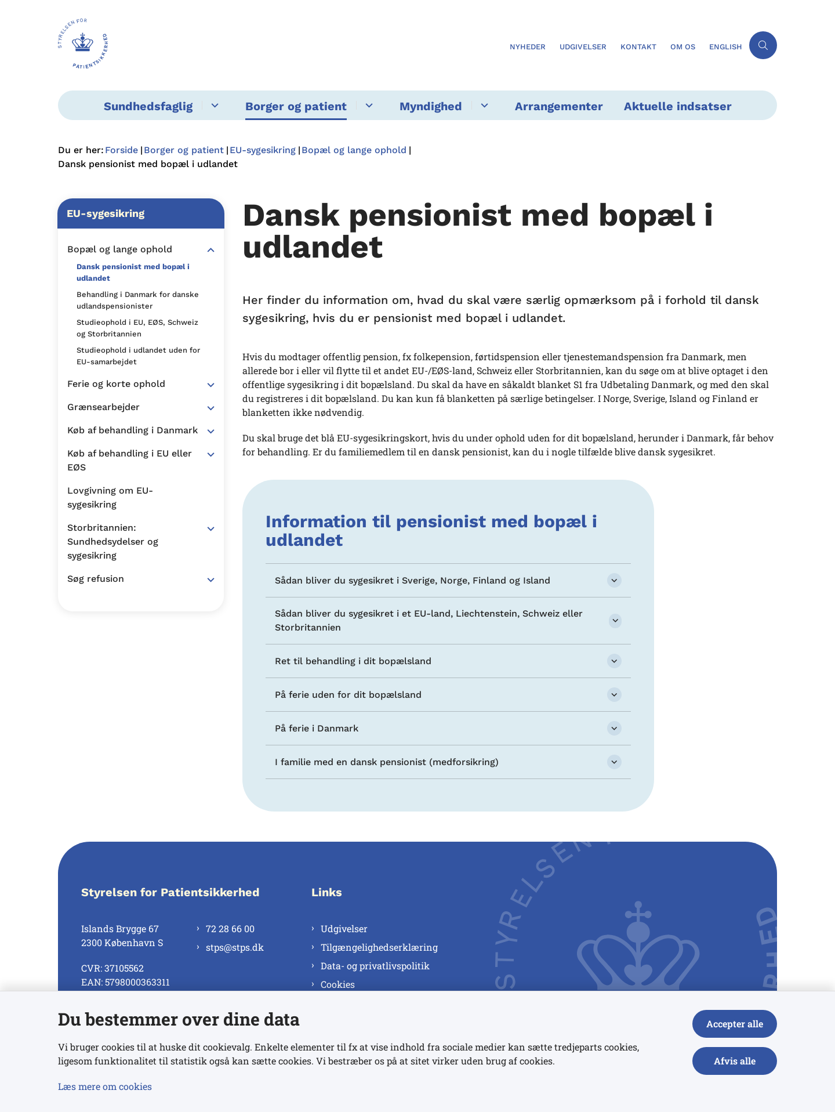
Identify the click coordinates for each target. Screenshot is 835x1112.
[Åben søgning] (763, 45)
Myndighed (431, 106)
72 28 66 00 (230, 928)
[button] (208, 250)
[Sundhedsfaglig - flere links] (213, 105)
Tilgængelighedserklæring (379, 947)
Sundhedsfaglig (148, 106)
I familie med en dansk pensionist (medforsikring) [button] (387, 761)
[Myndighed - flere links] (482, 105)
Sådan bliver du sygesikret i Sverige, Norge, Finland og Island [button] (412, 580)
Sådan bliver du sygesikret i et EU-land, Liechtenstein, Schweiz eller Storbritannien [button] (429, 620)
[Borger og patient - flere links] (367, 105)
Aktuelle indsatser (678, 106)
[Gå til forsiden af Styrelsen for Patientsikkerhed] (280, 45)
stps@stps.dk (235, 947)
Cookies (338, 984)
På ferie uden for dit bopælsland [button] (348, 694)
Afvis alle (735, 1061)
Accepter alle (734, 1023)
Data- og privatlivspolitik (375, 965)
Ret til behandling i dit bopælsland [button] (353, 661)
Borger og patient (296, 106)
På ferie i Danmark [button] (316, 728)
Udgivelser (344, 928)
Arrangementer (559, 106)
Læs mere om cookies (105, 1086)
